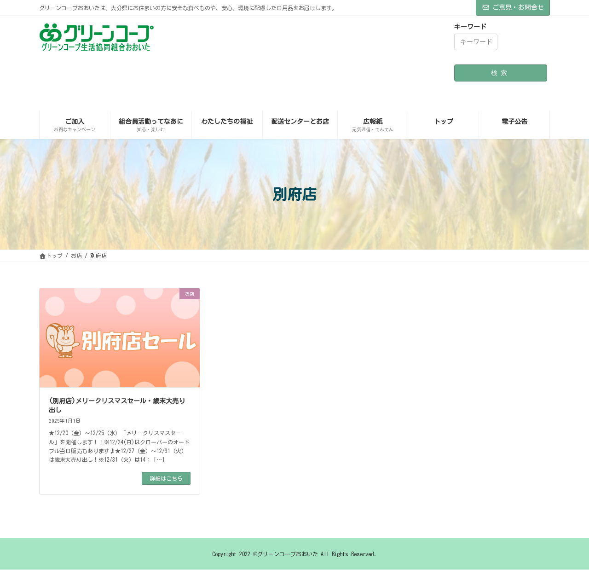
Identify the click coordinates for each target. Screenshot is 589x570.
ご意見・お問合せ (513, 7)
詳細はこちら (166, 478)
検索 (500, 72)
